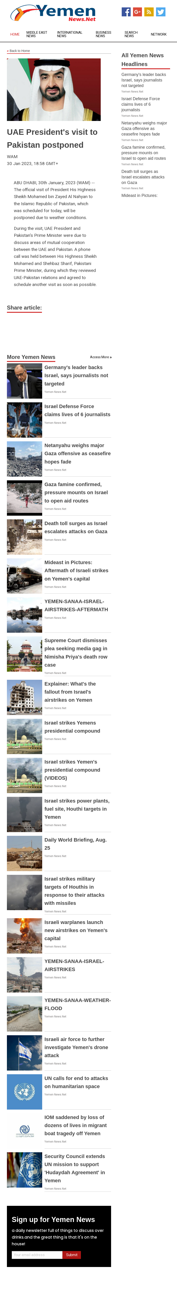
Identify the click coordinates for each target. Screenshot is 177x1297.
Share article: (24, 307)
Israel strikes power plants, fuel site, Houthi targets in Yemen (76, 809)
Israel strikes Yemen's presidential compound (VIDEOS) (72, 770)
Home (15, 34)
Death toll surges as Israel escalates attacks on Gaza (143, 177)
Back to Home (18, 51)
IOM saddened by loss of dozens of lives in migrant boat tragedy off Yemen (75, 1125)
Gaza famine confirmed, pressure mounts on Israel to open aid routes (76, 492)
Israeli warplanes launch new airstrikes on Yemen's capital (76, 930)
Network (159, 34)
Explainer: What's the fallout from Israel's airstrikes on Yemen (70, 692)
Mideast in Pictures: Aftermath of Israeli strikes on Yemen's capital (76, 570)
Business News (103, 34)
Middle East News (37, 34)
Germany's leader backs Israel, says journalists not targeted (76, 375)
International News (70, 34)
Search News (131, 34)
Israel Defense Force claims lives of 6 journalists (140, 104)
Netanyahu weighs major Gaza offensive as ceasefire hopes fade (77, 453)
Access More (99, 357)
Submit (71, 1255)
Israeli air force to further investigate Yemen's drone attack (76, 1047)
